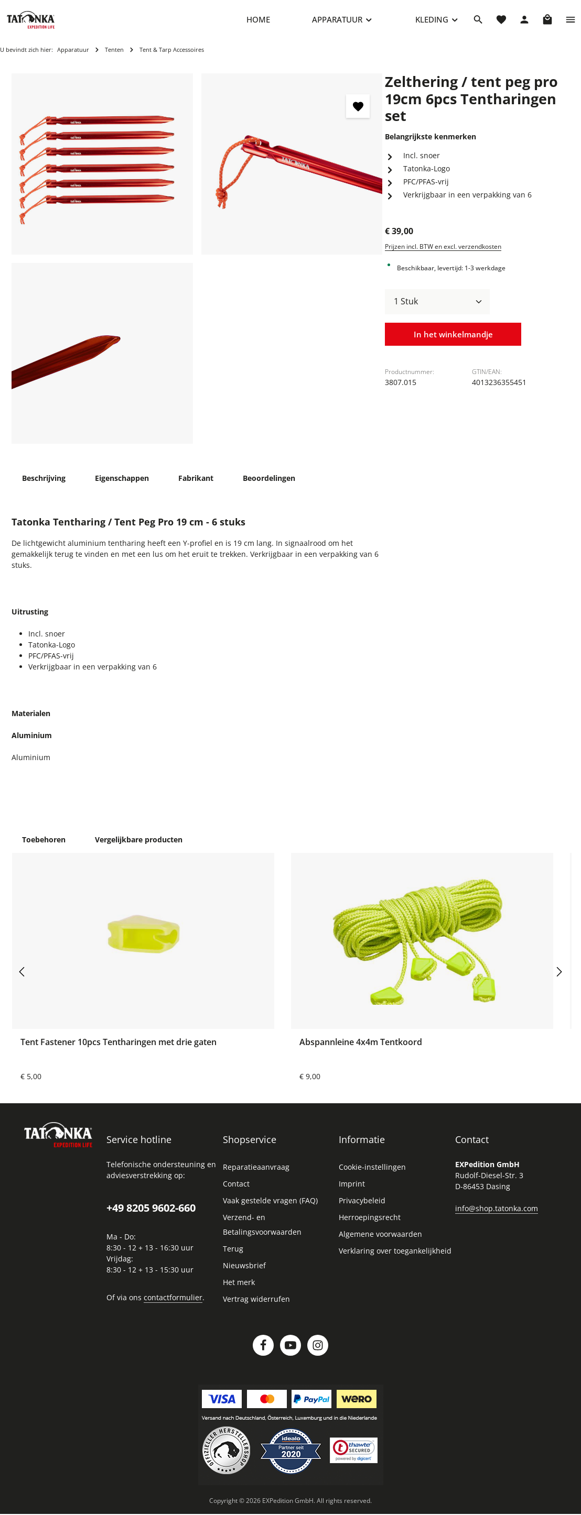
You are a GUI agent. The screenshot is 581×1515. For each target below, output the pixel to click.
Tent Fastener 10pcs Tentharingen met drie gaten (118, 1050)
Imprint (352, 1192)
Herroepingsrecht (370, 1226)
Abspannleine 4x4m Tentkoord (360, 1050)
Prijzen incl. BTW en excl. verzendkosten (443, 254)
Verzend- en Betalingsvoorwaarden (262, 1233)
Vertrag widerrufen (256, 1307)
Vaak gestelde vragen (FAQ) (270, 1209)
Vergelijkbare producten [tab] (138, 847)
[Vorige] (23, 980)
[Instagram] (317, 1353)
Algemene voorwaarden (380, 1242)
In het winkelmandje (453, 342)
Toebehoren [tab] (44, 847)
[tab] (44, 486)
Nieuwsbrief (244, 1274)
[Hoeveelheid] (437, 310)
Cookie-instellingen (372, 1175)
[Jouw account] (524, 23)
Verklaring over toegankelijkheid (395, 1259)
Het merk (239, 1291)
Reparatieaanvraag (256, 1175)
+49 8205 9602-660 (151, 1216)
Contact (236, 1192)
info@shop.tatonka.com (496, 1217)
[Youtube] (290, 1353)
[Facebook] (263, 1353)
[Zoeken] (478, 23)
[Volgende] (558, 980)
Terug (233, 1257)
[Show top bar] (570, 23)
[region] (197, 267)
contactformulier (173, 1305)
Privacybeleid (362, 1209)
